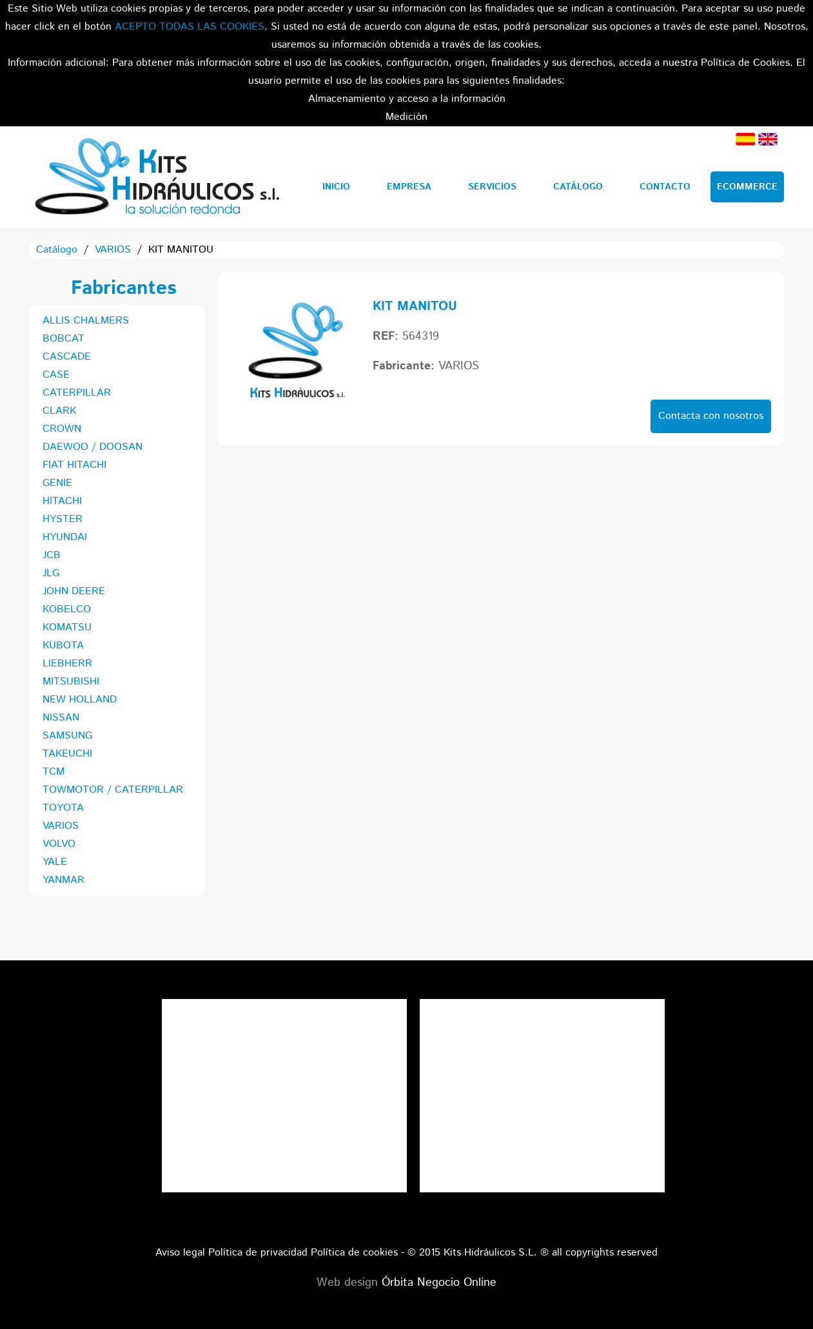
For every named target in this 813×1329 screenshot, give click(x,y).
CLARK (59, 410)
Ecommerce (747, 186)
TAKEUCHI (67, 753)
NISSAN (61, 717)
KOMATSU (67, 627)
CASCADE (67, 356)
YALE (55, 862)
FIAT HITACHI (74, 465)
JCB (52, 555)
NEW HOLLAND (80, 699)
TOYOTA (63, 807)
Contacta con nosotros (710, 416)
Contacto (665, 186)
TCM (53, 771)
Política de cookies (354, 1252)
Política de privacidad (258, 1252)
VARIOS (113, 249)
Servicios (492, 186)
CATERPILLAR (77, 392)
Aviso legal (180, 1252)
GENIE (57, 483)
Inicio (336, 186)
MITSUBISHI (71, 681)
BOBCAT (63, 338)
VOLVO (59, 844)
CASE (56, 374)
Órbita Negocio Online (439, 1282)
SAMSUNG (67, 735)
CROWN (62, 429)
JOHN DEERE (74, 591)
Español (745, 139)
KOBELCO (67, 609)
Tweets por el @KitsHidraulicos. (542, 1007)
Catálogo (578, 186)
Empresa (409, 186)
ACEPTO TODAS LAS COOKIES (189, 26)
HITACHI (62, 501)
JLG (51, 573)
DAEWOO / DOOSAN (92, 447)
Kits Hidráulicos (156, 177)
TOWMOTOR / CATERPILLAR (113, 789)
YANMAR (63, 880)
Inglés (768, 139)
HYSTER (63, 519)
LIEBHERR (67, 663)
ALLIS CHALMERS (86, 320)
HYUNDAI (65, 537)
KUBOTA (63, 645)
